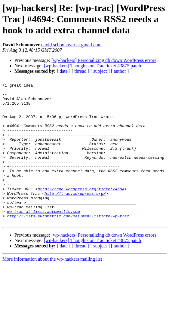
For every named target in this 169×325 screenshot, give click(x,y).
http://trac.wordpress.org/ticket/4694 (81, 210)
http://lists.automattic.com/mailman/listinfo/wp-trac (68, 243)
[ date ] (63, 71)
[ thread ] (80, 71)
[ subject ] (100, 71)
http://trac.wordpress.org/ (75, 216)
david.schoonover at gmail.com (71, 44)
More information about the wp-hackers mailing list (52, 287)
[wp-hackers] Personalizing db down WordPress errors (103, 60)
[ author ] (120, 71)
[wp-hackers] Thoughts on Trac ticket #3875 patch (92, 65)
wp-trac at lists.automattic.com (43, 237)
